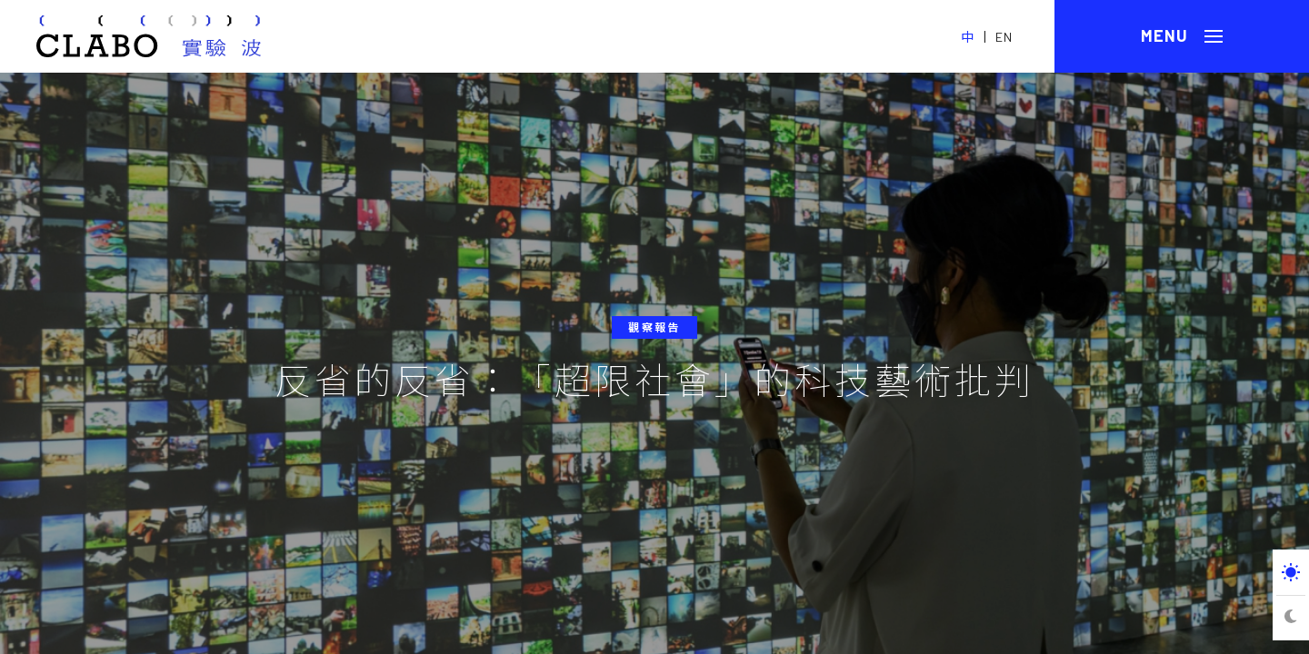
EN (1004, 37)
